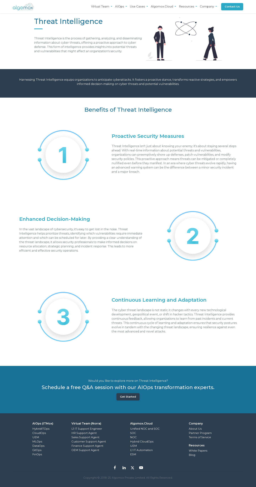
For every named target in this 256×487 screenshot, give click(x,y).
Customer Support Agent (88, 441)
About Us (195, 428)
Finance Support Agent (87, 445)
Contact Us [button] (232, 6)
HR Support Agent (84, 433)
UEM (35, 437)
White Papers (198, 450)
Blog (192, 455)
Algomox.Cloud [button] (162, 6)
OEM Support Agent (85, 450)
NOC (133, 437)
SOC (133, 433)
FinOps (37, 454)
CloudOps (39, 433)
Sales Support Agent (85, 437)
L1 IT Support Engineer (86, 428)
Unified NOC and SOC (145, 428)
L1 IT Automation (141, 450)
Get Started (128, 396)
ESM (133, 454)
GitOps (36, 450)
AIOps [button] (120, 6)
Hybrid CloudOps (141, 441)
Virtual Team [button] (100, 6)
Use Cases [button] (138, 6)
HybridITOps (40, 428)
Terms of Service (200, 437)
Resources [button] (187, 6)
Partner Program (200, 433)
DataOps (38, 445)
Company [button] (207, 6)
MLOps (37, 441)
